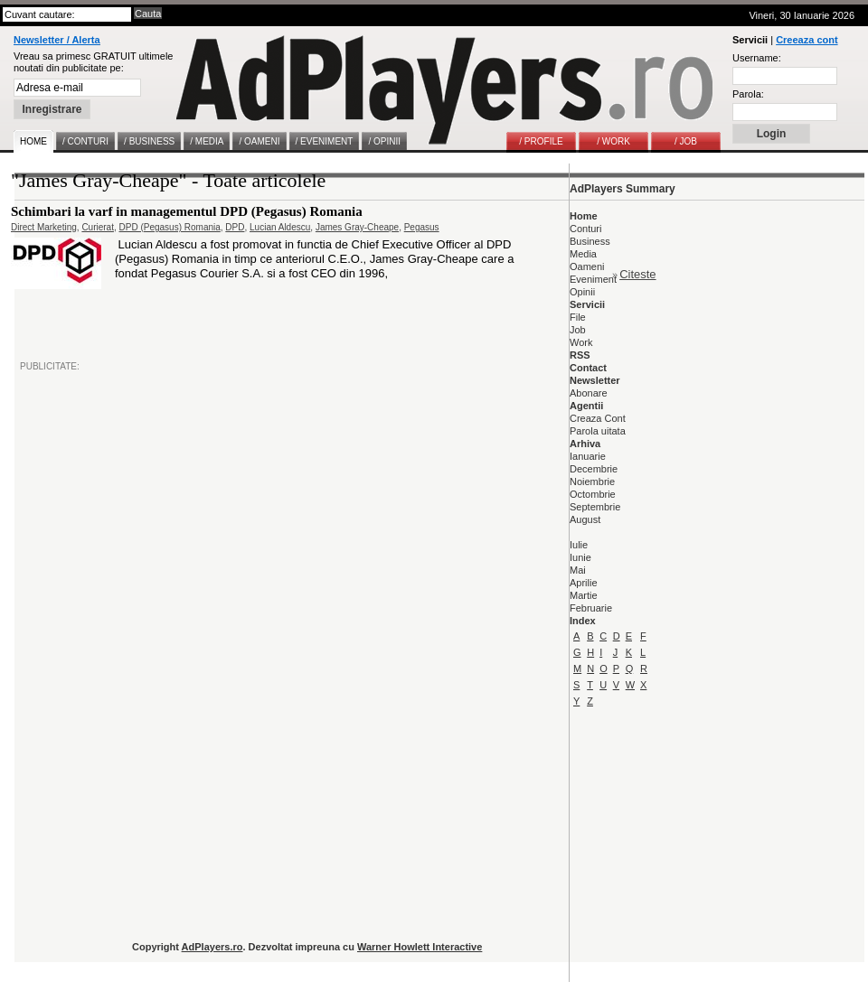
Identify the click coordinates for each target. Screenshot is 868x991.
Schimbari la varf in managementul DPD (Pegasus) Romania (187, 211)
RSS (580, 355)
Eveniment (593, 279)
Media (583, 253)
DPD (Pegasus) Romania (170, 227)
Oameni (587, 266)
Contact (588, 367)
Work (581, 342)
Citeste (637, 274)
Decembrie (594, 468)
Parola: (748, 94)
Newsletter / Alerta (57, 39)
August (585, 519)
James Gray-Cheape (357, 227)
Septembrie (595, 506)
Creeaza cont (806, 39)
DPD (234, 227)
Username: (756, 57)
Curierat (97, 227)
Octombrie (593, 494)
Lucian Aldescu (280, 227)
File (578, 317)
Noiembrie (592, 481)
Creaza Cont (598, 418)
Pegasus (421, 227)
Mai (578, 570)
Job (578, 329)
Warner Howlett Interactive (419, 946)
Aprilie (584, 582)
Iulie (579, 544)
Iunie (580, 557)
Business (590, 241)
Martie (584, 595)
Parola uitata (598, 430)
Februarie (591, 608)
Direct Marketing (44, 227)
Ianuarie (588, 456)
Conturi (585, 228)
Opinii (582, 291)
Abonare (589, 393)
